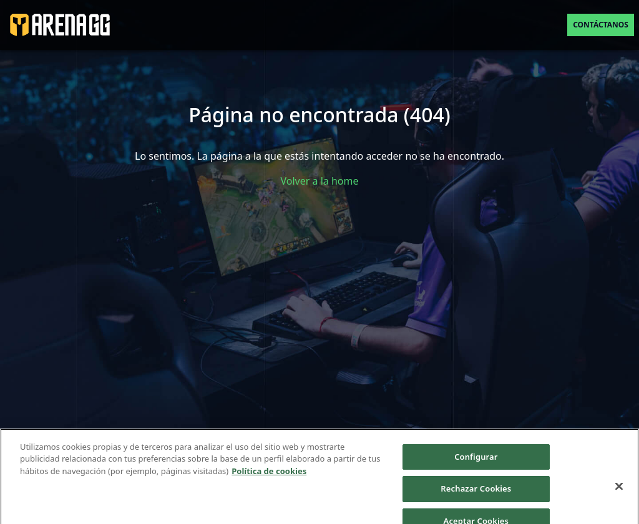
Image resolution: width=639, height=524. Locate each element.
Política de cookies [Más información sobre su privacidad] (269, 476)
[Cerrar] (619, 491)
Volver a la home (320, 181)
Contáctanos (600, 24)
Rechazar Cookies (476, 493)
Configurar (475, 461)
